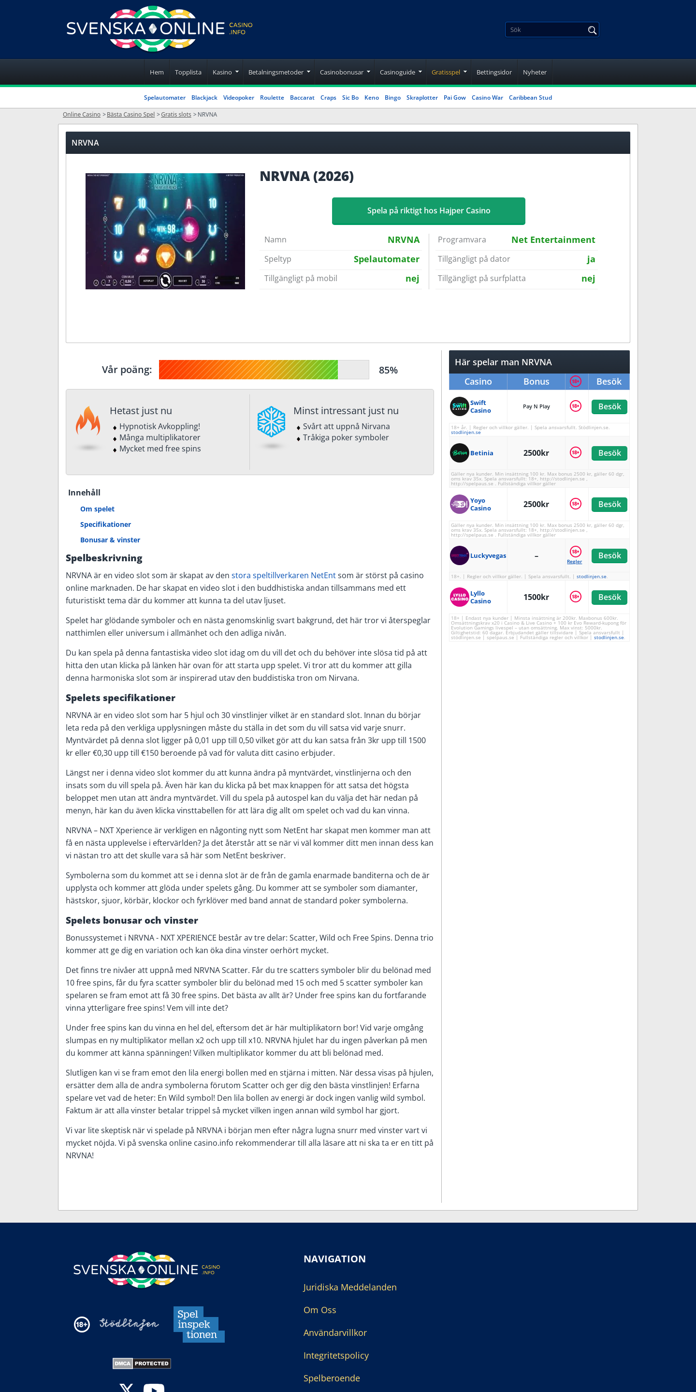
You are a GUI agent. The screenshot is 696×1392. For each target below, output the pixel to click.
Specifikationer (105, 524)
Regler (574, 561)
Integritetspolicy (336, 1355)
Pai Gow (455, 97)
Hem (157, 72)
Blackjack (204, 97)
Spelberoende (332, 1378)
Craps (328, 97)
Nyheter (535, 72)
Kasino (222, 72)
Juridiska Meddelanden (350, 1287)
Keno (371, 97)
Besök (609, 406)
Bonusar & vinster (110, 539)
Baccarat (302, 97)
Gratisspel (446, 72)
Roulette (272, 97)
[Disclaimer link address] (129, 1324)
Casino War (487, 97)
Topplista (188, 72)
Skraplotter (422, 97)
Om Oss (320, 1310)
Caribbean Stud (530, 97)
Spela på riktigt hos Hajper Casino (429, 210)
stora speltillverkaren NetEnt (284, 575)
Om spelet (97, 508)
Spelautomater (165, 97)
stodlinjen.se (466, 432)
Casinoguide (397, 72)
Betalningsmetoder (276, 72)
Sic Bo (350, 97)
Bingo (393, 97)
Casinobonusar (341, 72)
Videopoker (238, 97)
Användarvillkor (335, 1332)
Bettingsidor (494, 72)
